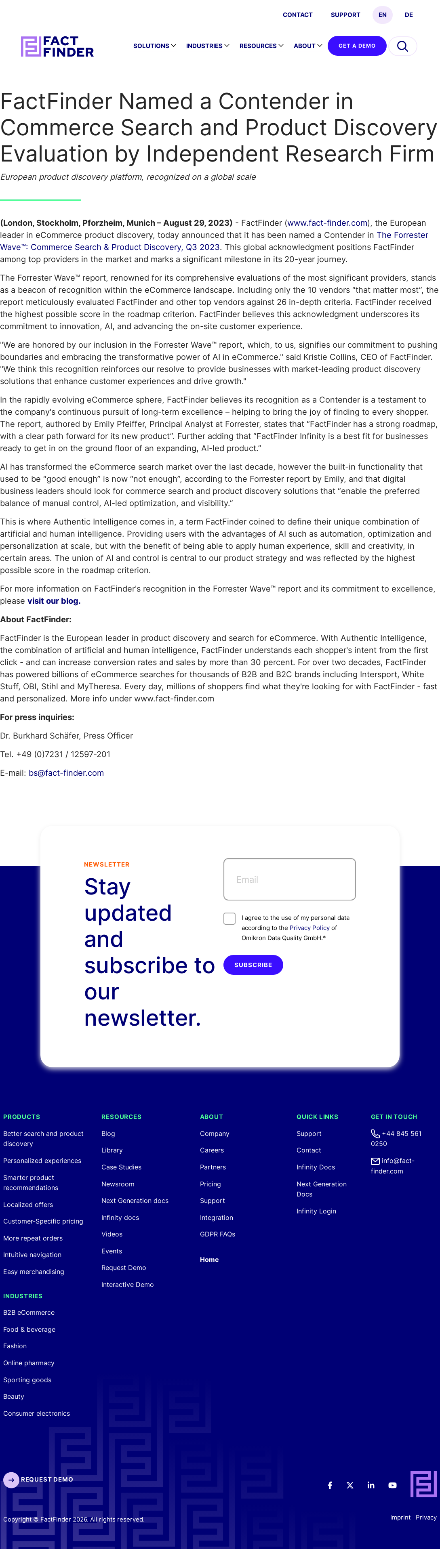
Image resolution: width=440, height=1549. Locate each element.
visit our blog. (54, 601)
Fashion (15, 1346)
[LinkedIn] (376, 1484)
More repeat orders (33, 1238)
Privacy (426, 1517)
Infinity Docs (316, 1167)
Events (111, 1251)
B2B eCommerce (29, 1312)
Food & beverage (29, 1329)
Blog (108, 1133)
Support (345, 15)
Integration (216, 1217)
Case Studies (121, 1167)
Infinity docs (120, 1217)
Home (209, 1259)
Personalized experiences (42, 1161)
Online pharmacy (29, 1363)
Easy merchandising (33, 1272)
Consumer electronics (36, 1413)
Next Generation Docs (322, 1189)
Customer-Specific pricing (43, 1221)
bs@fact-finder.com (66, 773)
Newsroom (118, 1184)
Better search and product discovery (43, 1138)
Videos (111, 1234)
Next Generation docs (134, 1200)
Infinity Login (316, 1211)
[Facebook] (335, 1484)
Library (112, 1150)
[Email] (289, 879)
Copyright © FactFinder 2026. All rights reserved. (74, 1519)
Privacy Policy (310, 928)
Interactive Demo (127, 1284)
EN (383, 15)
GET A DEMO (357, 45)
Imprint (400, 1517)
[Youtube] (398, 1484)
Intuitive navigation (32, 1255)
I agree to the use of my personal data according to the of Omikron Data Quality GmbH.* (286, 927)
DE (409, 15)
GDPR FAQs (217, 1234)
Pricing (210, 1184)
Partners (213, 1167)
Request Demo (123, 1268)
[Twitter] (355, 1484)
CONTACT (298, 15)
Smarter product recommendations (30, 1182)
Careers (212, 1150)
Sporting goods (27, 1380)
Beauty (13, 1396)
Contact (309, 1150)
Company (214, 1133)
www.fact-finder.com (327, 223)
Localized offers (28, 1205)
